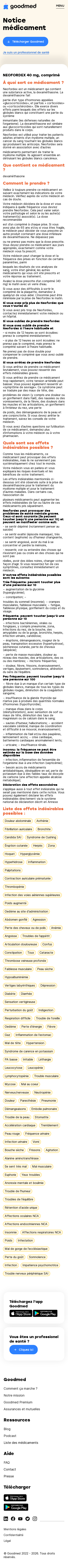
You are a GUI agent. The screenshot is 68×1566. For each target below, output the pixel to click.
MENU (60, 6)
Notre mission (14, 1395)
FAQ (7, 1462)
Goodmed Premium (18, 1402)
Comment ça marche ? (20, 1388)
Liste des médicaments (21, 1443)
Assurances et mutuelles (22, 1409)
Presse (9, 1476)
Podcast (10, 1436)
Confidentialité (13, 1535)
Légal (7, 1541)
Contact (10, 1469)
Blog (7, 1429)
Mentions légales (15, 1529)
